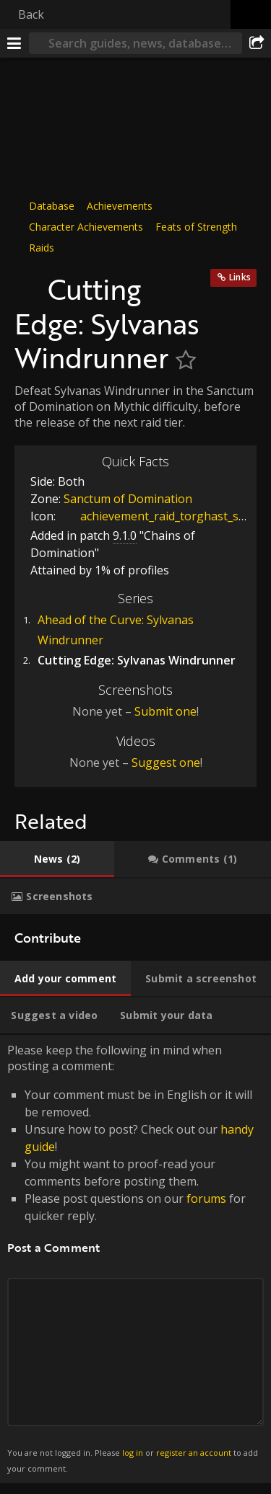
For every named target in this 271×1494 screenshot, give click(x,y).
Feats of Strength (196, 227)
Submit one (165, 711)
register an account (193, 1452)
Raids (41, 247)
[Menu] (14, 43)
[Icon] (27, 281)
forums (206, 1198)
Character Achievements (86, 227)
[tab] (57, 859)
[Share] (256, 43)
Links (240, 277)
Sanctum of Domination (128, 499)
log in (132, 1452)
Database (51, 206)
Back (31, 14)
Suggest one (166, 762)
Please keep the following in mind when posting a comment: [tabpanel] (135, 1259)
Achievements (119, 206)
